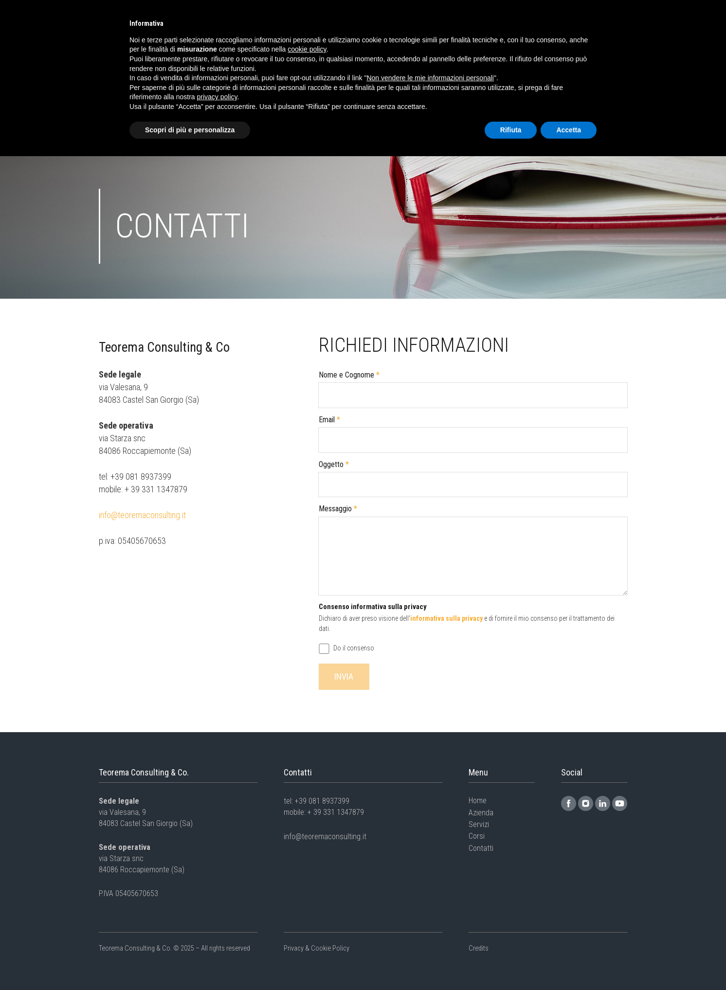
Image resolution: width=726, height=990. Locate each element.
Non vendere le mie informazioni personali (429, 78)
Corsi (477, 836)
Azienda (481, 812)
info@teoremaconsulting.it (142, 515)
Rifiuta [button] (511, 130)
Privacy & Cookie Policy (316, 948)
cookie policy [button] (307, 49)
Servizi (479, 824)
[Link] (568, 803)
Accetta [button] (568, 130)
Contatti (481, 848)
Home (478, 800)
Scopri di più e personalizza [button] (190, 130)
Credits (479, 948)
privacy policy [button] (217, 97)
